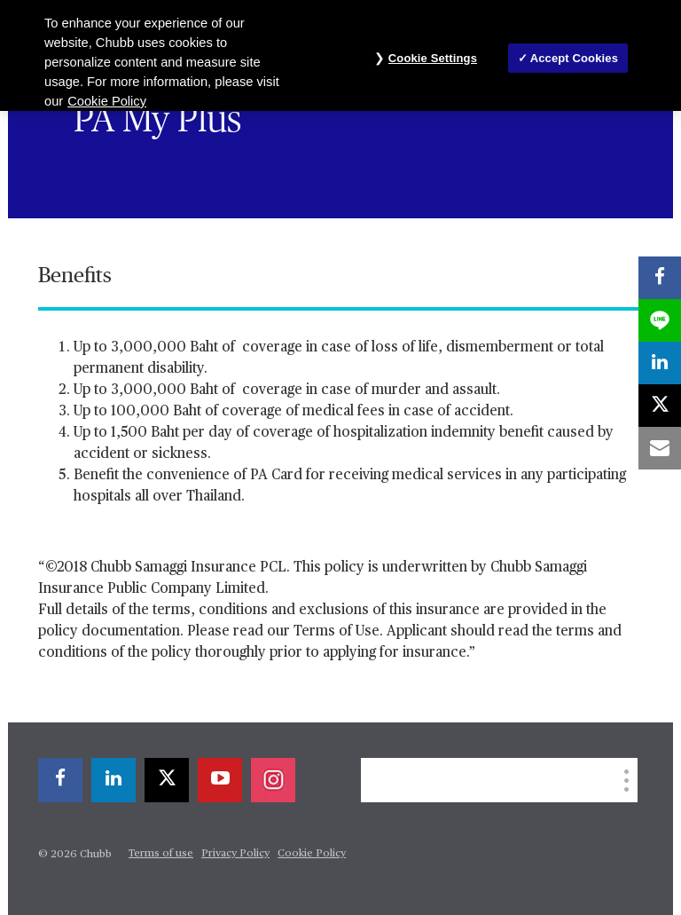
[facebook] (60, 780)
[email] (659, 448)
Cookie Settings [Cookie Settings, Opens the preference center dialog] (432, 58)
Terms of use (161, 853)
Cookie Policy (312, 853)
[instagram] (273, 780)
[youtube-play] (220, 780)
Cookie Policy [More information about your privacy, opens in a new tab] (106, 101)
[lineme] (659, 320)
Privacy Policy (235, 853)
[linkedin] (113, 780)
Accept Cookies (574, 58)
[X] (167, 780)
